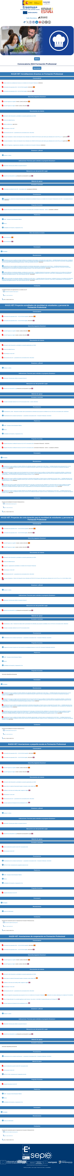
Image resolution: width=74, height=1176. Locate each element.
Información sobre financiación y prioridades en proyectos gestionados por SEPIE (19, 115)
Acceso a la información (8, 911)
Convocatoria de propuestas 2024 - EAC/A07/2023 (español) (15, 87)
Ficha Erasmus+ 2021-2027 (9, 128)
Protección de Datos (41, 1167)
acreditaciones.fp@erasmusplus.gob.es (11, 291)
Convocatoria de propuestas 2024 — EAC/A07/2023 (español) (15, 316)
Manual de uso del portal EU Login (10, 175)
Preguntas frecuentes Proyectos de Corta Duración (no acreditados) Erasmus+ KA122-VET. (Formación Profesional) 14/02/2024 (29, 647)
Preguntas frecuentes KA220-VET (10, 1084)
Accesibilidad (47, 1167)
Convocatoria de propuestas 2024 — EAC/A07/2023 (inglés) (15, 320)
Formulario (5, 251)
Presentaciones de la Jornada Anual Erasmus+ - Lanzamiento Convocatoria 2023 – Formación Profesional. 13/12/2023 (27, 415)
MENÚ (37, 59)
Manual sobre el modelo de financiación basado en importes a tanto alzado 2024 (19, 786)
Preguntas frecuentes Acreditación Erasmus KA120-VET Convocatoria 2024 (18, 447)
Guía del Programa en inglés (9, 105)
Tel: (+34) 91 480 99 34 (9, 295)
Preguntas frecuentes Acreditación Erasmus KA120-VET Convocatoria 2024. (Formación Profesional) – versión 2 (25, 209)
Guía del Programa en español (9, 101)
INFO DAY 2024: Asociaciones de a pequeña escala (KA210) (16, 865)
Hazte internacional (7, 237)
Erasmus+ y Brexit (7, 155)
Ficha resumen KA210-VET (8, 851)
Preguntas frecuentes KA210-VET (10, 892)
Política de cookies (27, 1167)
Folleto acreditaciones (7, 124)
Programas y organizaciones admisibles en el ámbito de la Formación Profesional (19, 565)
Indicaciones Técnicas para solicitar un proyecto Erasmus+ (15, 165)
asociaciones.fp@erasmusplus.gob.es (11, 922)
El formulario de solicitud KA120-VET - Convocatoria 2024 (15, 189)
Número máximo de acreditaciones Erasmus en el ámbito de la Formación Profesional (20, 82)
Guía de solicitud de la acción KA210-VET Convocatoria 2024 (15, 846)
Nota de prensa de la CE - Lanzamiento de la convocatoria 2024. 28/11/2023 (18, 132)
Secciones (37, 68)
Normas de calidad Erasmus (9, 120)
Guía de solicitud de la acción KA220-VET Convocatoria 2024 (15, 1066)
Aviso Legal (34, 1167)
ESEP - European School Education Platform (13, 219)
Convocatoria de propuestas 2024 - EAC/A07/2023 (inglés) (15, 91)
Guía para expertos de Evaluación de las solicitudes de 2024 (15, 802)
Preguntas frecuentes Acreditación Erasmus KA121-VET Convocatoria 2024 (18, 443)
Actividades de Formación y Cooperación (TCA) (13, 227)
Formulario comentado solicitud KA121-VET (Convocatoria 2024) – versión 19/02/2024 (20, 401)
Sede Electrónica (31, 18)
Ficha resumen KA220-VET (8, 1070)
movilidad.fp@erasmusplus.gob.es (11, 503)
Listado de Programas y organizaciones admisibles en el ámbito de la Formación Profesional (21, 145)
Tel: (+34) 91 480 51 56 (9, 926)
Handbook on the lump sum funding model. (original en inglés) (15, 790)
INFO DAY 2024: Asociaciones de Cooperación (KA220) (15, 1074)
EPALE (5, 223)
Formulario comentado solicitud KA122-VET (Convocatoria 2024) (16, 627)
